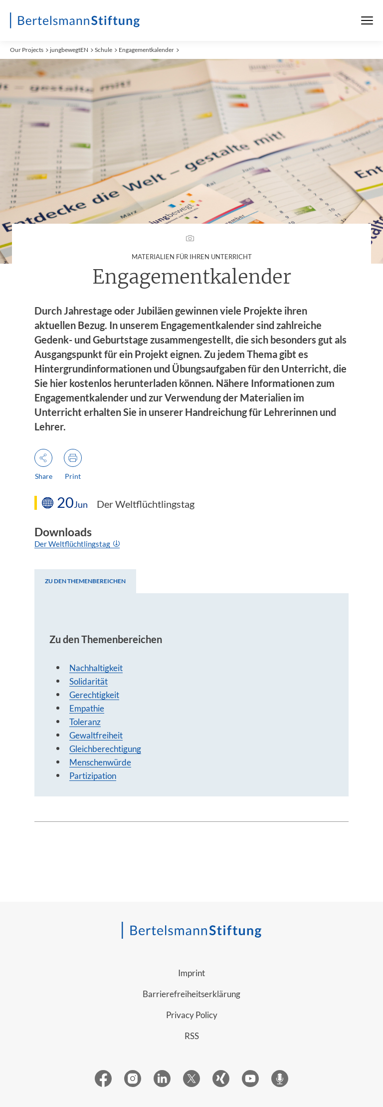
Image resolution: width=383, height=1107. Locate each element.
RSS (192, 1036)
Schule (103, 49)
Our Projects (26, 49)
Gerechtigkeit (94, 695)
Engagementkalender (146, 49)
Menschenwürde (100, 762)
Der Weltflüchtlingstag (73, 543)
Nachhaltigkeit (96, 668)
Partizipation (92, 775)
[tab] (85, 581)
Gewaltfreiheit (96, 735)
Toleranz (85, 722)
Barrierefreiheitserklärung (191, 994)
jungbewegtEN (69, 49)
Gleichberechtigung (105, 748)
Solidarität (88, 681)
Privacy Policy (191, 1015)
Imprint (191, 973)
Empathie (86, 708)
